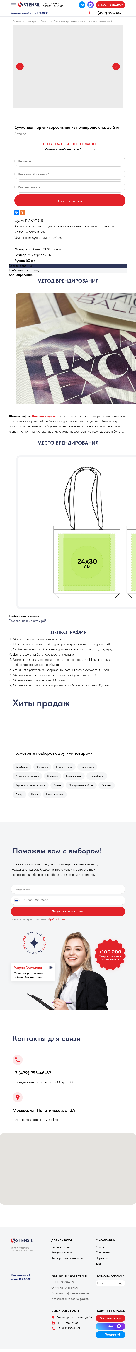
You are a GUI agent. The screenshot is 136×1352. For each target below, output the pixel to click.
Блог (98, 1266)
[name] (68, 892)
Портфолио (103, 1261)
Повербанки (99, 777)
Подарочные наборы (83, 787)
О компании (103, 1255)
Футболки (43, 767)
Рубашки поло (66, 767)
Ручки (35, 797)
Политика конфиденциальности (70, 1296)
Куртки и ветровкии (27, 777)
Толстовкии (89, 767)
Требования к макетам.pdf (27, 621)
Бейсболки (22, 767)
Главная (17, 21)
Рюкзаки (109, 787)
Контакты (101, 1250)
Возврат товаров (61, 1255)
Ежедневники (75, 777)
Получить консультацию (68, 914)
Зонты (58, 787)
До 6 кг (45, 21)
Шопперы (31, 21)
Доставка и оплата (62, 1250)
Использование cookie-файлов (70, 1301)
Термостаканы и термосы (31, 787)
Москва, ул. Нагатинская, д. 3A (44, 1113)
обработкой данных (57, 922)
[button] (110, 4)
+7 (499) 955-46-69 (32, 1075)
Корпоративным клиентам (67, 1261)
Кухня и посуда (56, 797)
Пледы (19, 797)
